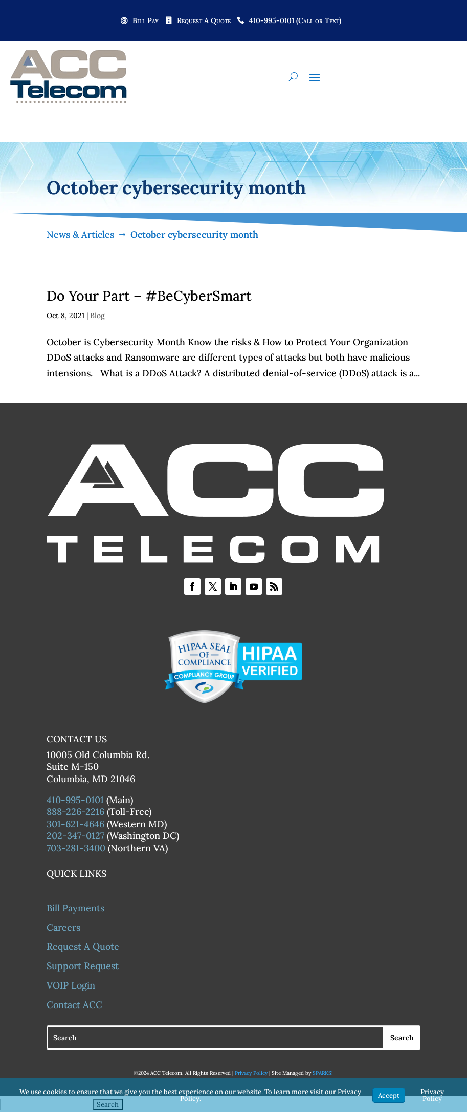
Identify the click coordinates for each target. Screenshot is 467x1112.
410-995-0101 (75, 800)
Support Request (83, 966)
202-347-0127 (75, 836)
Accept (388, 1095)
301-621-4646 (75, 824)
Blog (97, 315)
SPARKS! (323, 1072)
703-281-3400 (76, 848)
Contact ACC (74, 1005)
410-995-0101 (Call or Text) (295, 21)
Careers (63, 927)
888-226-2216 (75, 811)
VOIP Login (71, 985)
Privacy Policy (251, 1072)
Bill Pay (145, 21)
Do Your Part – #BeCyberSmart (149, 295)
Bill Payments (75, 908)
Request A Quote (204, 21)
